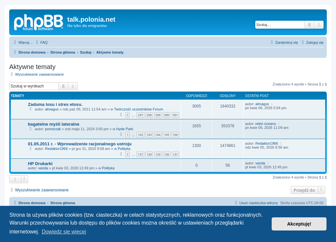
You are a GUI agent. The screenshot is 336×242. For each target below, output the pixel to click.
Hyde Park (124, 129)
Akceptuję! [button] (299, 224)
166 (175, 135)
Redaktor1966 (56, 149)
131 (175, 154)
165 (166, 135)
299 (158, 115)
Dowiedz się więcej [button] (64, 231)
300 (166, 115)
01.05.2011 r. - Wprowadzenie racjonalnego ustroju (80, 143)
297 (140, 115)
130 (166, 154)
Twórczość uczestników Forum (138, 109)
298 (149, 115)
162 (140, 135)
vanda (43, 168)
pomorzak (53, 129)
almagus (52, 109)
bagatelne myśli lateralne (53, 124)
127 (140, 154)
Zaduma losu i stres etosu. (55, 104)
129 (158, 154)
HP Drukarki (40, 163)
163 (149, 135)
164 (158, 135)
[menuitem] (41, 42)
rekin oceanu (265, 124)
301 (175, 115)
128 (149, 154)
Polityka (124, 149)
